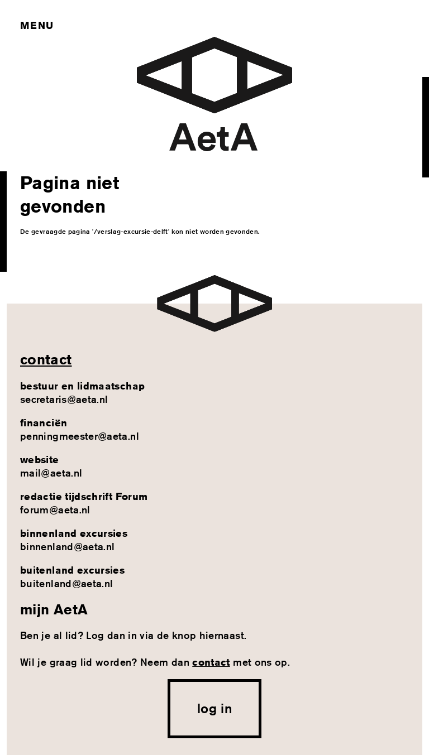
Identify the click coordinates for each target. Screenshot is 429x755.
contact (46, 359)
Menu (36, 25)
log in (214, 708)
